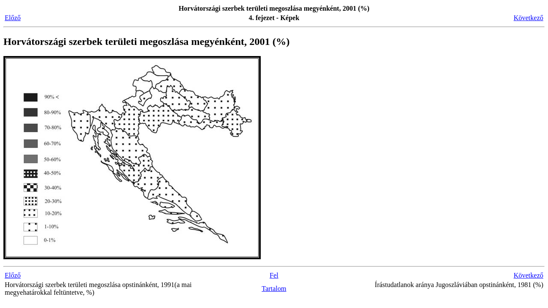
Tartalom (274, 288)
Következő (528, 17)
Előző (13, 17)
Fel (274, 275)
